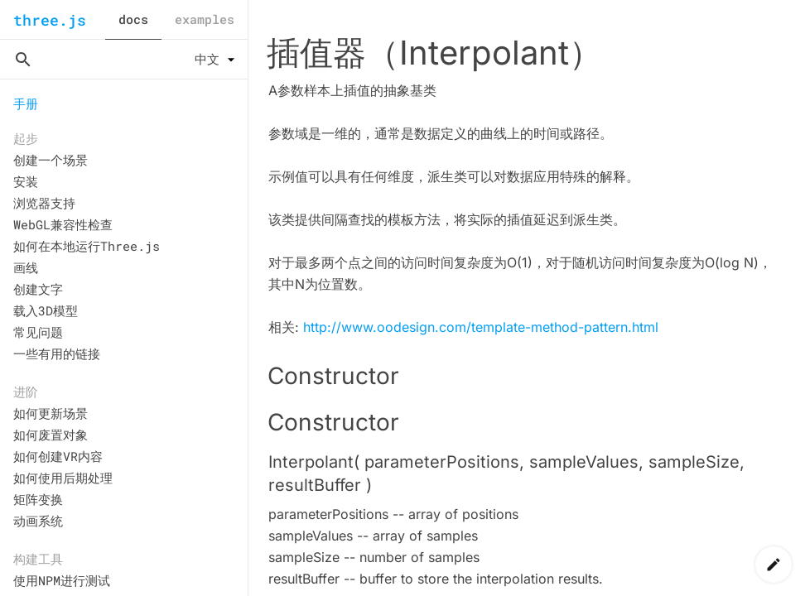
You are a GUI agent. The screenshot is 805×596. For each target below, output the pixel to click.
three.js (49, 20)
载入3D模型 (45, 310)
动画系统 (38, 520)
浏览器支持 (44, 203)
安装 (25, 181)
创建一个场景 (50, 159)
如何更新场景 (50, 413)
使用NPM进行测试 (61, 580)
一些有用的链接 (56, 353)
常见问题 (38, 332)
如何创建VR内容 (58, 456)
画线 (25, 267)
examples (204, 19)
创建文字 (38, 289)
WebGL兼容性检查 (63, 224)
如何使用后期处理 (63, 477)
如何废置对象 (50, 434)
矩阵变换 (38, 499)
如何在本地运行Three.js (86, 246)
